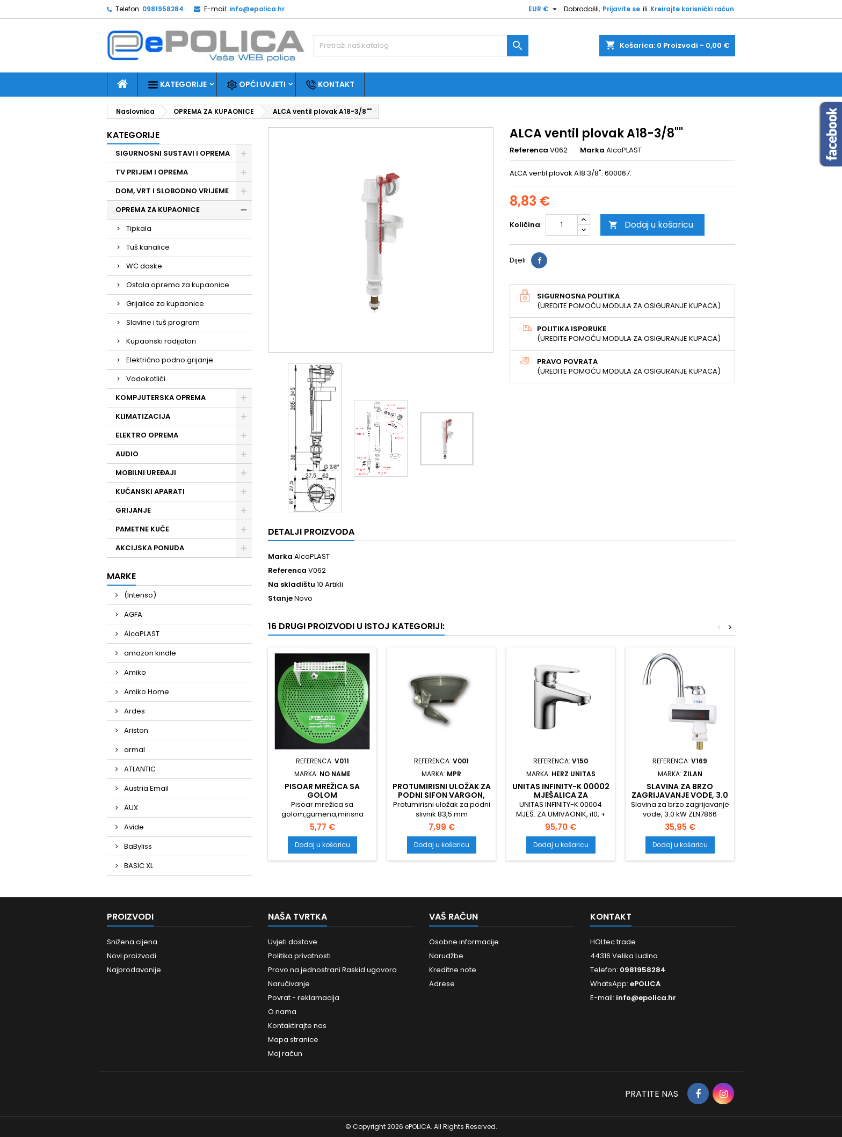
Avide (133, 827)
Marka (592, 150)
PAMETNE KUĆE (142, 529)
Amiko (134, 672)
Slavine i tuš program (163, 322)
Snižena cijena (132, 942)
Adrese (442, 984)
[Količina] (562, 225)
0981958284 (163, 8)
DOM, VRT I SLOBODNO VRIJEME (172, 191)
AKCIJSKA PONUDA (149, 548)
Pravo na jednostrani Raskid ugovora (332, 970)
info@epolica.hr (257, 8)
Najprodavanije (134, 970)
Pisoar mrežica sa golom (322, 790)
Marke (121, 576)
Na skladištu (291, 584)
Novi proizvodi (131, 956)
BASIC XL (137, 866)
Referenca (529, 150)
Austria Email (145, 788)
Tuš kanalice (148, 247)
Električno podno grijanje (169, 360)
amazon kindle (149, 653)
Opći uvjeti (256, 84)
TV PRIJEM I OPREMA (151, 172)
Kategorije (177, 84)
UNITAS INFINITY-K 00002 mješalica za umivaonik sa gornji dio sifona (560, 799)
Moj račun (285, 1053)
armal (133, 750)
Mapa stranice (293, 1039)
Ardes (133, 711)
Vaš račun (453, 916)
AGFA (132, 614)
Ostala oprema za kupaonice (177, 285)
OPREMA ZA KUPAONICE (157, 210)
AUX (130, 808)
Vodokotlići (145, 379)
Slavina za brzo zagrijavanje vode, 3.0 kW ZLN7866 (680, 795)
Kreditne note (452, 970)
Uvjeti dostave (292, 942)
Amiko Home (145, 692)
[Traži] (421, 45)
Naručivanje (289, 984)
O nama (282, 1012)
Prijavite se (621, 8)
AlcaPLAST (140, 634)
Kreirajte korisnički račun (692, 8)
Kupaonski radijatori (161, 341)
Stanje (280, 598)
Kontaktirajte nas (297, 1026)
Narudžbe (446, 956)
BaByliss (137, 846)
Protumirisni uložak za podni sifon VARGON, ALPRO (442, 795)
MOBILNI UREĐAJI (145, 473)
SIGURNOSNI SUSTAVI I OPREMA (172, 153)
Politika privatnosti (299, 956)
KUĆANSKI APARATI (150, 491)
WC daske (144, 266)
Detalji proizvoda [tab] (311, 532)
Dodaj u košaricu (650, 224)
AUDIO (127, 454)
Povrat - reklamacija (303, 998)
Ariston (135, 730)
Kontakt (330, 84)
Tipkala (138, 228)
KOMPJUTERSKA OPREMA (160, 397)
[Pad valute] (544, 9)
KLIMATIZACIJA (142, 416)
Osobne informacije (464, 942)
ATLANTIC (139, 769)
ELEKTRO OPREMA (146, 435)
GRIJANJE (133, 510)
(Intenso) (139, 595)
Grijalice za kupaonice (165, 303)
